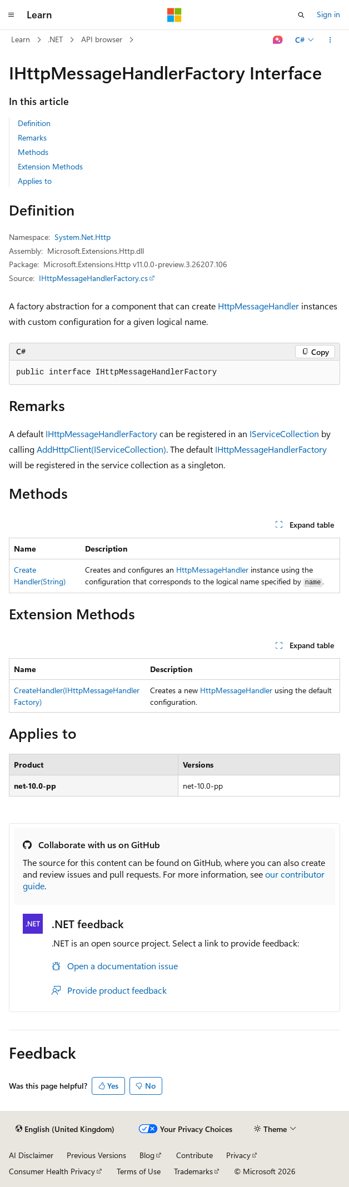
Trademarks (193, 1171)
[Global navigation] (11, 15)
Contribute (194, 1155)
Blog (146, 1155)
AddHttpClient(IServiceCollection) (101, 449)
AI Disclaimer (31, 1155)
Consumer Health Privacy (52, 1171)
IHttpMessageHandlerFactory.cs (93, 278)
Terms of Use (139, 1171)
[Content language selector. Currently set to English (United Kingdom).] (65, 1129)
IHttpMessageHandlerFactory (101, 433)
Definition (34, 123)
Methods (33, 152)
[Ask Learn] (278, 40)
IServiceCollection (284, 433)
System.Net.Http (82, 237)
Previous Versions (96, 1155)
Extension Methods (50, 166)
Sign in (328, 14)
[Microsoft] (174, 15)
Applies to (35, 181)
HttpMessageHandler (258, 306)
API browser (101, 39)
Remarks (32, 137)
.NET (55, 39)
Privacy (238, 1155)
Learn (20, 39)
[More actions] (330, 40)
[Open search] (301, 15)
